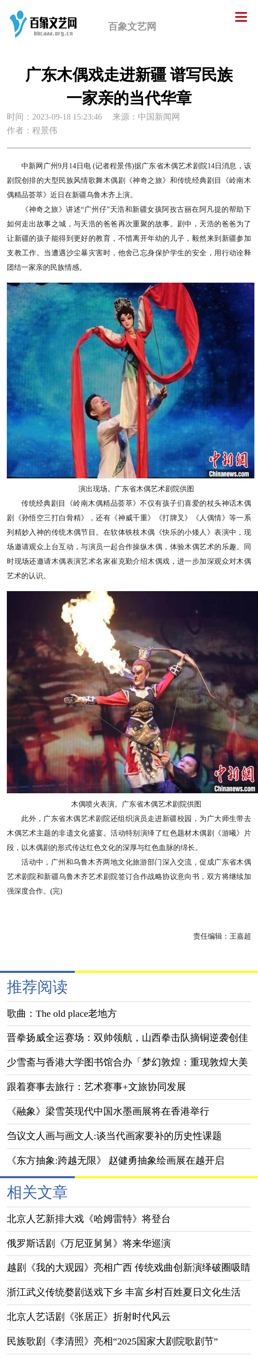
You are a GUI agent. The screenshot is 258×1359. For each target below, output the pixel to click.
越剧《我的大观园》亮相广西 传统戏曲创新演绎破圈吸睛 (128, 1267)
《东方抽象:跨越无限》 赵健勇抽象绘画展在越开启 (115, 1160)
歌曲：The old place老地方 (62, 1013)
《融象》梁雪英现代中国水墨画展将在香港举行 (108, 1111)
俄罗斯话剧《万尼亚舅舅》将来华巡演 (89, 1243)
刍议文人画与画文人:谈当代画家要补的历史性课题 (114, 1136)
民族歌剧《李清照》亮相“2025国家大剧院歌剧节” (112, 1341)
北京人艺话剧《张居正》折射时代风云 (89, 1316)
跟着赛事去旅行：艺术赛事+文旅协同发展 (96, 1087)
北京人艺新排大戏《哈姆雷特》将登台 (89, 1219)
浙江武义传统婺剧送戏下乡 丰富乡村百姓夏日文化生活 (124, 1292)
